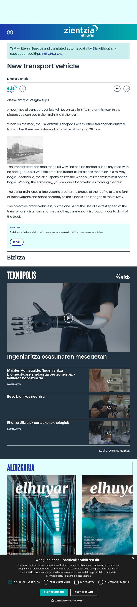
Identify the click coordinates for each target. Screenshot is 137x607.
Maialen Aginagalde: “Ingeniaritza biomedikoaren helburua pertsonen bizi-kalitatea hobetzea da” (41, 374)
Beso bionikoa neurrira (26, 397)
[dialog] (68, 581)
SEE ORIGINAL (51, 53)
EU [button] (22, 88)
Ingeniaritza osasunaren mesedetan (57, 356)
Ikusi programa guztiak (114, 450)
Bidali (16, 242)
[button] (10, 32)
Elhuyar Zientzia (17, 78)
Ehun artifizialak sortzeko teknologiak (38, 423)
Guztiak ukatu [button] (84, 592)
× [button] (133, 558)
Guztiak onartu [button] (54, 592)
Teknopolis (21, 274)
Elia (95, 48)
